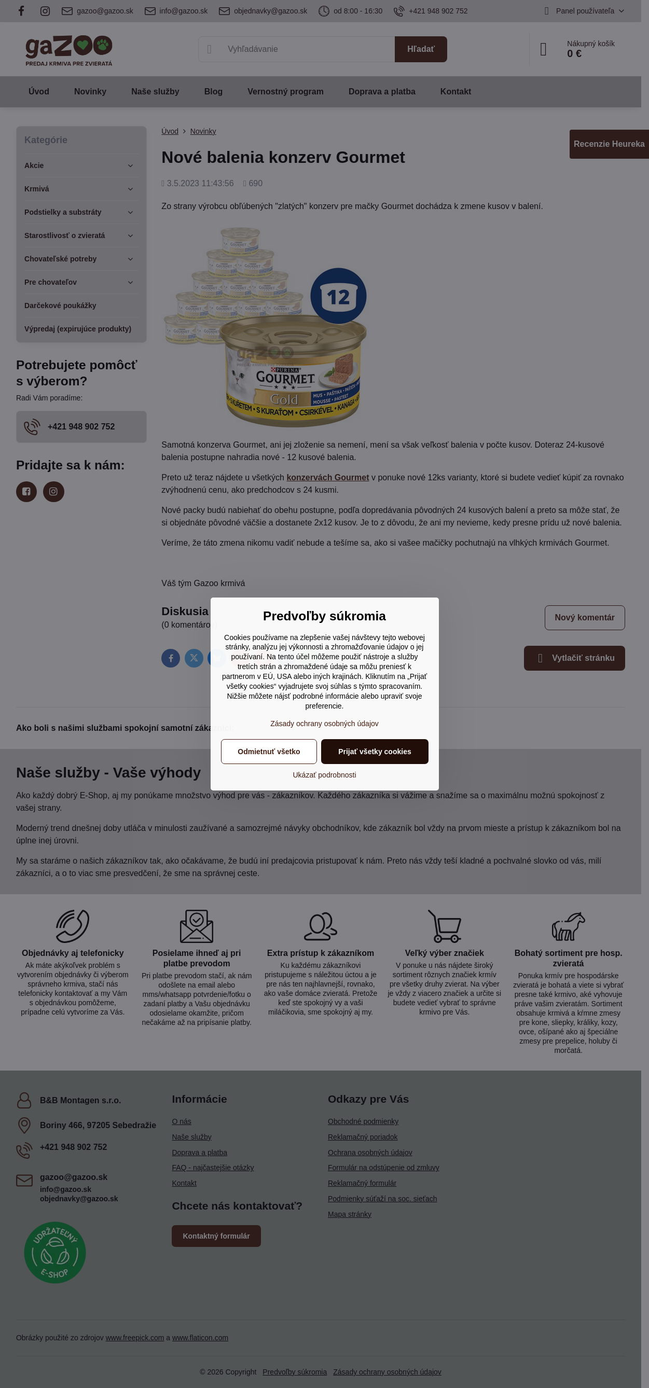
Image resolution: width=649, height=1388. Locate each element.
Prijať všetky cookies (374, 751)
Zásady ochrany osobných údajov (324, 723)
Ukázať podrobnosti (324, 775)
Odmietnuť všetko (269, 751)
